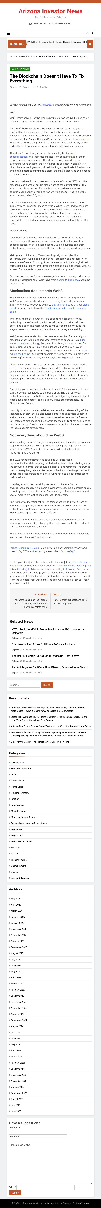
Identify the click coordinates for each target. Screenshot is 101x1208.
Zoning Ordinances (20, 878)
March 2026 (16, 911)
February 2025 (18, 990)
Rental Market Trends (21, 841)
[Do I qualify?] (67, 551)
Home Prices (17, 780)
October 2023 (17, 1087)
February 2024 (18, 1062)
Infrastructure (17, 805)
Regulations (17, 835)
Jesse (15, 87)
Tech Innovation (20, 68)
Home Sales (17, 787)
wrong (66, 375)
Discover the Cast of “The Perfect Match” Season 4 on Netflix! (41, 742)
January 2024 (17, 1068)
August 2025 (17, 953)
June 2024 (16, 1038)
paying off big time (60, 357)
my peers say (82, 139)
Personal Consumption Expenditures (29, 823)
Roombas (73, 279)
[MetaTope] (45, 104)
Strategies (16, 847)
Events (14, 774)
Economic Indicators (21, 768)
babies (60, 279)
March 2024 (16, 1056)
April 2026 (16, 905)
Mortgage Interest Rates (23, 817)
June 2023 (16, 1111)
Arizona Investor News (51, 11)
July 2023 (15, 1105)
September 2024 (19, 1020)
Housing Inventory (20, 793)
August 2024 (17, 1026)
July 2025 (15, 959)
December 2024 (18, 1002)
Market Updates (19, 811)
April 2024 (16, 1050)
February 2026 (18, 917)
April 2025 (16, 977)
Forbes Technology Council (25, 547)
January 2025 (17, 996)
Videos (14, 872)
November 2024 (18, 1008)
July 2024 (15, 1032)
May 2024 (15, 1044)
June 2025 (16, 965)
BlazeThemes (82, 1203)
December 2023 (18, 1075)
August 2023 (17, 1099)
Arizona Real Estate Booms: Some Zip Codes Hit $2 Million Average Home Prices (51, 726)
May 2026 (15, 898)
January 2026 (17, 923)
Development (17, 762)
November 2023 (18, 1081)
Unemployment (18, 865)
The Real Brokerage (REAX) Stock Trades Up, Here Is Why (45, 655)
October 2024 (17, 1014)
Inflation (15, 799)
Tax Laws (15, 853)
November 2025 (18, 935)
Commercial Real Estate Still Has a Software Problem (43, 644)
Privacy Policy (53, 1203)
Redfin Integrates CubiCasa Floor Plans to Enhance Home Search (50, 667)
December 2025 (18, 929)
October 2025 (17, 941)
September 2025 (19, 947)
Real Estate (16, 829)
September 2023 (19, 1093)
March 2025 (16, 983)
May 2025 (15, 971)
